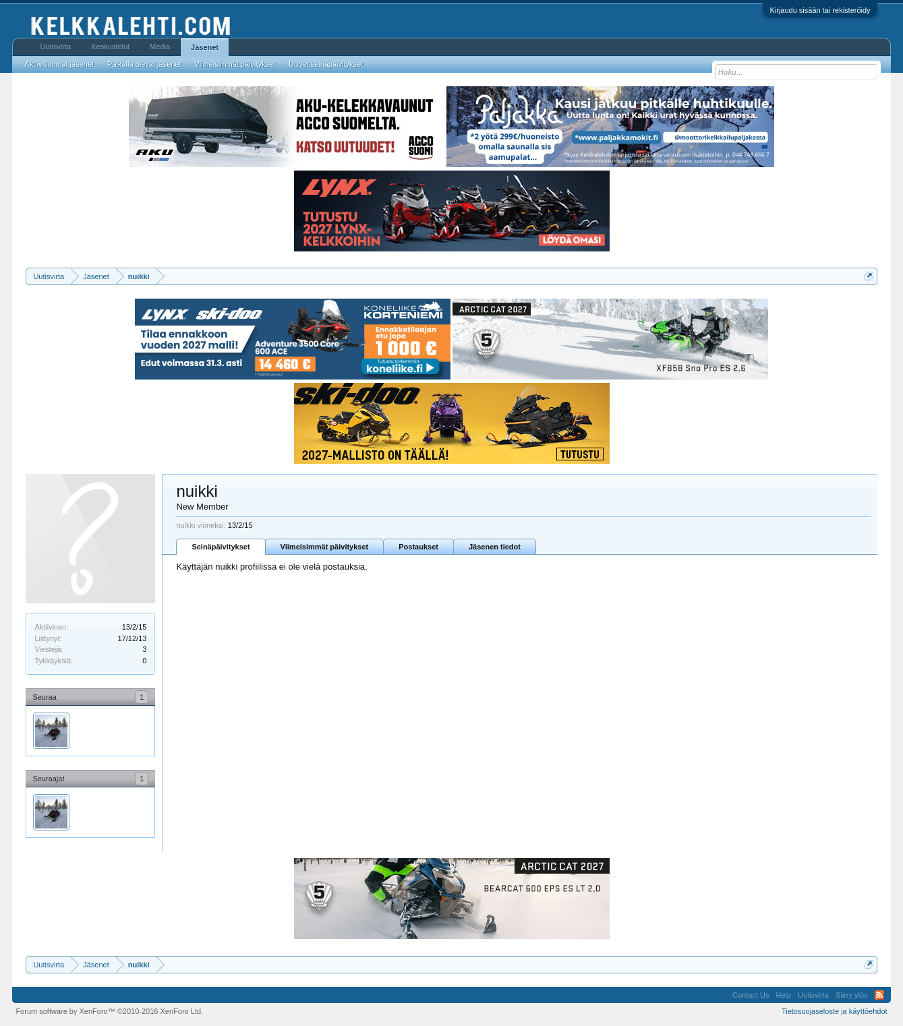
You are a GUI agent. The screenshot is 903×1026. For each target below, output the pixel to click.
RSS (879, 995)
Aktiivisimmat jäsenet (59, 64)
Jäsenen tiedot (495, 547)
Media (160, 46)
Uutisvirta (55, 46)
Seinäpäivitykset (221, 547)
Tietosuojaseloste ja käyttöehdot (834, 1011)
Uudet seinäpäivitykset (326, 64)
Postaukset (418, 547)
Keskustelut (110, 46)
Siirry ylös (852, 995)
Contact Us (750, 995)
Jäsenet (205, 47)
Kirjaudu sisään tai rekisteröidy (819, 10)
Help (783, 995)
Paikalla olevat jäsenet (144, 64)
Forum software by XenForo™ (109, 1011)
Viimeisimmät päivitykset (325, 547)
